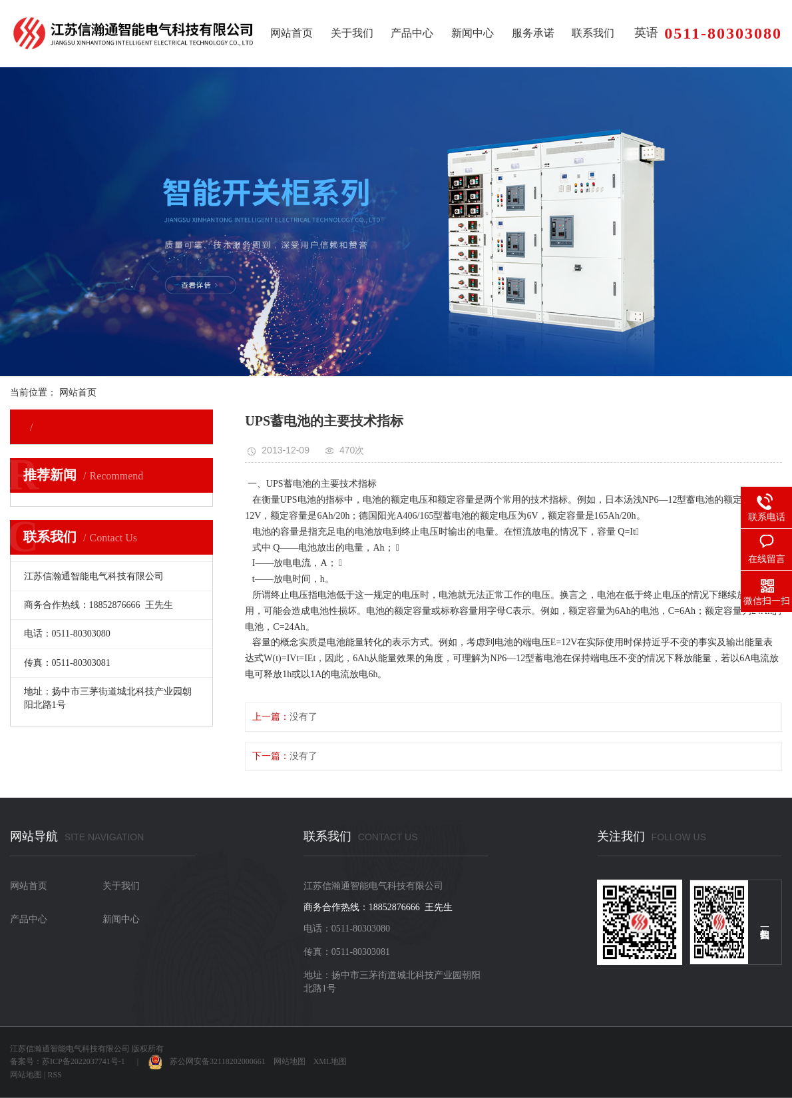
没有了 (303, 717)
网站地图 (289, 1061)
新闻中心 (472, 33)
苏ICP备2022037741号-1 (83, 1061)
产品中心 (412, 33)
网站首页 (291, 33)
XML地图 (330, 1061)
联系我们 (593, 33)
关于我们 (352, 33)
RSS (54, 1074)
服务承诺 (533, 33)
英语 (646, 32)
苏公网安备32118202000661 (207, 1061)
